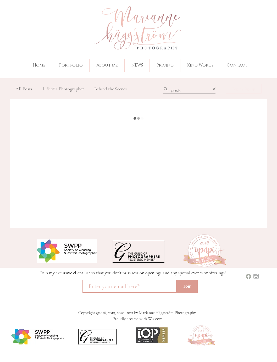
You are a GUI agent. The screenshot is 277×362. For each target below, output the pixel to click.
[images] (256, 276)
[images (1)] (248, 276)
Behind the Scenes (110, 89)
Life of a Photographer (63, 89)
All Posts (23, 89)
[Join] (187, 286)
